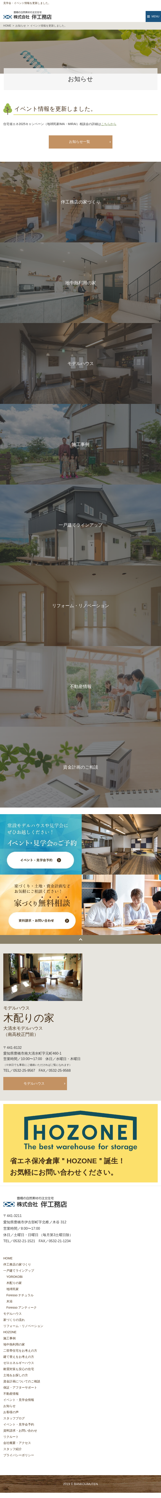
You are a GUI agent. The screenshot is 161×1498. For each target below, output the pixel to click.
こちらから (108, 124)
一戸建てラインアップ (18, 1270)
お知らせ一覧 (79, 141)
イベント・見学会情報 (18, 1400)
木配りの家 (14, 1283)
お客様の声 (11, 1412)
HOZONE (9, 1332)
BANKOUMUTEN (86, 1484)
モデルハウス (34, 1083)
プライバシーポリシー (18, 1455)
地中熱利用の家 (14, 1344)
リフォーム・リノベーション (23, 1326)
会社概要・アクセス (17, 1443)
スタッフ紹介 (12, 1449)
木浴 (9, 1301)
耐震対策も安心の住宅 (18, 1369)
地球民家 (12, 1289)
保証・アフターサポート (20, 1387)
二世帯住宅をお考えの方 (20, 1350)
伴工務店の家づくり (17, 1264)
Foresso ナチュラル (20, 1295)
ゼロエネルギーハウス (18, 1363)
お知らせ (9, 1406)
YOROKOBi (14, 1276)
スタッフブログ (14, 1418)
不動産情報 (11, 1393)
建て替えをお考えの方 (18, 1356)
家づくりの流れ (14, 1320)
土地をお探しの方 (15, 1375)
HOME (8, 1258)
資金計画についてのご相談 (21, 1381)
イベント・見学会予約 (18, 1424)
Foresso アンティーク (21, 1307)
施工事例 (9, 1338)
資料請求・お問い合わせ (20, 1430)
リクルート (11, 1436)
